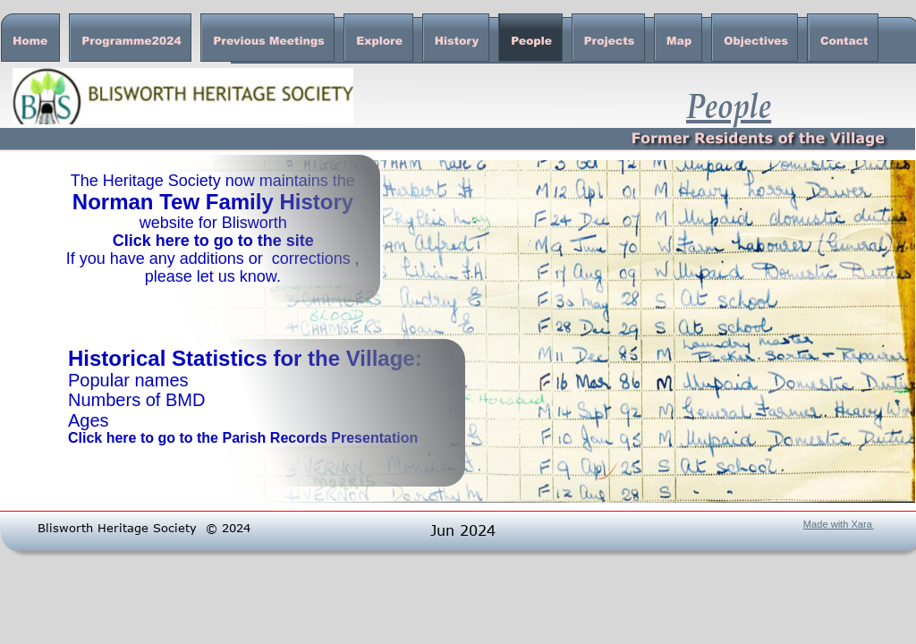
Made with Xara (837, 524)
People (728, 104)
